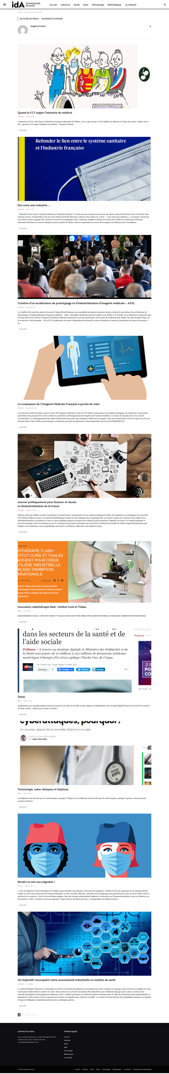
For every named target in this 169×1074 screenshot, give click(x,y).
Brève (19, 611)
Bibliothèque (114, 4)
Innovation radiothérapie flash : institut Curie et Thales (52, 607)
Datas (21, 697)
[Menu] (4, 4)
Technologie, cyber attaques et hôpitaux (43, 790)
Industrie (65, 4)
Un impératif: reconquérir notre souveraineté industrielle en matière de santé (66, 981)
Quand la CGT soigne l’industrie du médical (45, 113)
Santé (77, 4)
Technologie (98, 4)
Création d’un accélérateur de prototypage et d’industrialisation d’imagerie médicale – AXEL (76, 303)
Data (85, 4)
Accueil (53, 4)
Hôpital (20, 886)
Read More (23, 130)
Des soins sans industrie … (34, 205)
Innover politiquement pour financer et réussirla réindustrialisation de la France (47, 504)
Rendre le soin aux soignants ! (36, 883)
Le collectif (130, 4)
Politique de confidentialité (142, 1070)
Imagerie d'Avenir (38, 26)
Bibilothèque (117, 1070)
